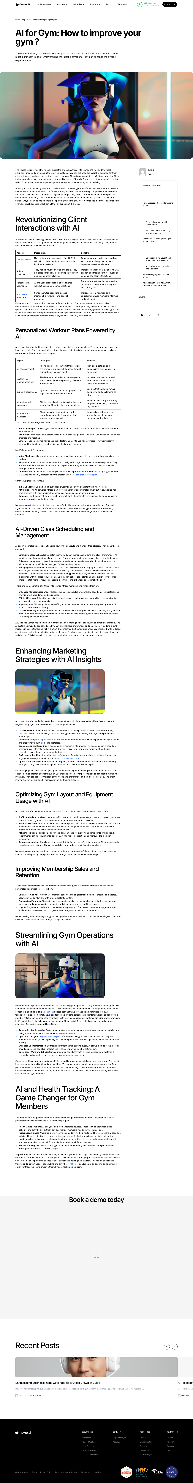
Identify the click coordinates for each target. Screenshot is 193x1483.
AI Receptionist (44, 5)
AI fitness (74, 1164)
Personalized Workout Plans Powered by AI (158, 223)
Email (169, 1450)
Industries (78, 5)
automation (48, 1011)
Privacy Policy (46, 1472)
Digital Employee (119, 1437)
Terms (34, 1472)
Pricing (109, 5)
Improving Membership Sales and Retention (159, 267)
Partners (95, 5)
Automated (22, 294)
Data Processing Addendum (66, 1472)
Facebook (170, 1446)
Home (17, 20)
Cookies (97, 1472)
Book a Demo (170, 5)
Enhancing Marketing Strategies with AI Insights (157, 240)
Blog (23, 20)
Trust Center (85, 1472)
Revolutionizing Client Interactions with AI (158, 204)
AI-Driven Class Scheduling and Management (158, 231)
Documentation (146, 1442)
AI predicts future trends (51, 739)
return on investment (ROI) (67, 758)
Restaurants (86, 1437)
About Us (116, 1442)
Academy (143, 1446)
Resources (124, 5)
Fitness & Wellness (89, 1442)
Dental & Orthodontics (90, 1454)
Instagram (170, 1442)
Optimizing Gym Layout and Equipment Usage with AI (158, 259)
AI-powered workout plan (85, 474)
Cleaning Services (89, 1450)
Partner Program (146, 1454)
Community (144, 1450)
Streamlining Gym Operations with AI (156, 275)
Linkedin (170, 1437)
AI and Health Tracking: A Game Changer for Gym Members (157, 284)
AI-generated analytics (50, 1036)
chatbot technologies (39, 505)
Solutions (62, 5)
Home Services (88, 1446)
